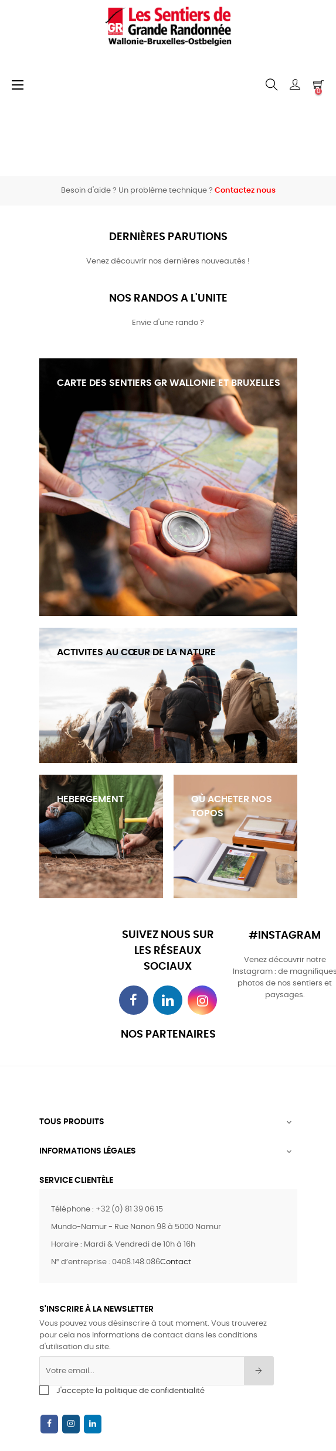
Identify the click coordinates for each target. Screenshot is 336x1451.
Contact (175, 1262)
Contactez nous (245, 190)
